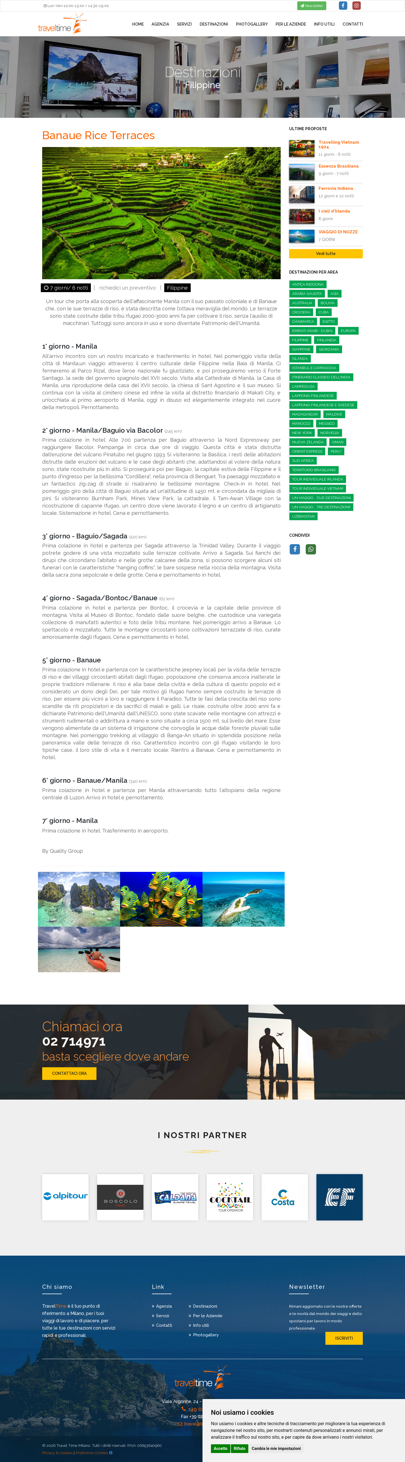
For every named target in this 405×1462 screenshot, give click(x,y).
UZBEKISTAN (303, 516)
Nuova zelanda (308, 442)
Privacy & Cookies (57, 1452)
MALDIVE (334, 414)
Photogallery (252, 24)
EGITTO (329, 321)
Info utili (324, 24)
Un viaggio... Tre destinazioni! (321, 507)
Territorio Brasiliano (314, 470)
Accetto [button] (221, 1448)
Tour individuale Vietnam (317, 488)
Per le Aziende (291, 24)
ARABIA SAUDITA (307, 294)
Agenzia (160, 24)
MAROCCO (301, 423)
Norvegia (329, 433)
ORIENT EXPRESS (307, 451)
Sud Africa (303, 461)
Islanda (300, 359)
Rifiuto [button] (240, 1448)
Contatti (353, 24)
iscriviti (344, 1338)
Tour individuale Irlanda (317, 479)
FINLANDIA (326, 340)
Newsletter (311, 6)
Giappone (301, 349)
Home (138, 24)
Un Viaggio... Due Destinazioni (321, 498)
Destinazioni (214, 24)
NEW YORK (302, 433)
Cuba (324, 312)
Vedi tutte (326, 253)
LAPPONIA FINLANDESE (313, 396)
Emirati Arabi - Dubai (312, 331)
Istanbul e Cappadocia (314, 368)
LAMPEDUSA (303, 386)
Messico (327, 423)
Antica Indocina (308, 284)
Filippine (177, 288)
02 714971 (73, 1041)
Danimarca (303, 321)
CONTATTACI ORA (69, 1073)
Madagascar (305, 414)
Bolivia (328, 303)
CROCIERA (301, 312)
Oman (337, 442)
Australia (302, 303)
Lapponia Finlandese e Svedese (323, 405)
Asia (334, 294)
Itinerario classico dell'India (321, 377)
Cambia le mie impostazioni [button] (276, 1448)
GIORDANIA (329, 349)
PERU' (336, 451)
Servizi (184, 24)
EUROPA (348, 331)
